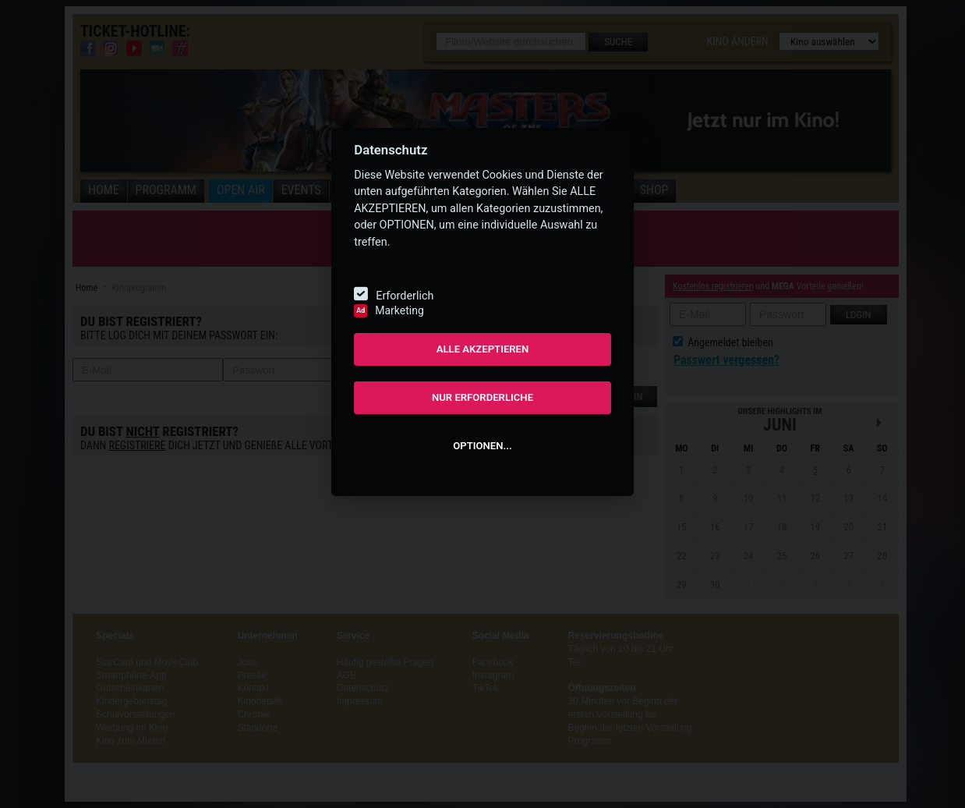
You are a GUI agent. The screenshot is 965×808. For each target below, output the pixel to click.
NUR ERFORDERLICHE (482, 397)
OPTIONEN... (482, 446)
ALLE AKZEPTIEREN (483, 349)
